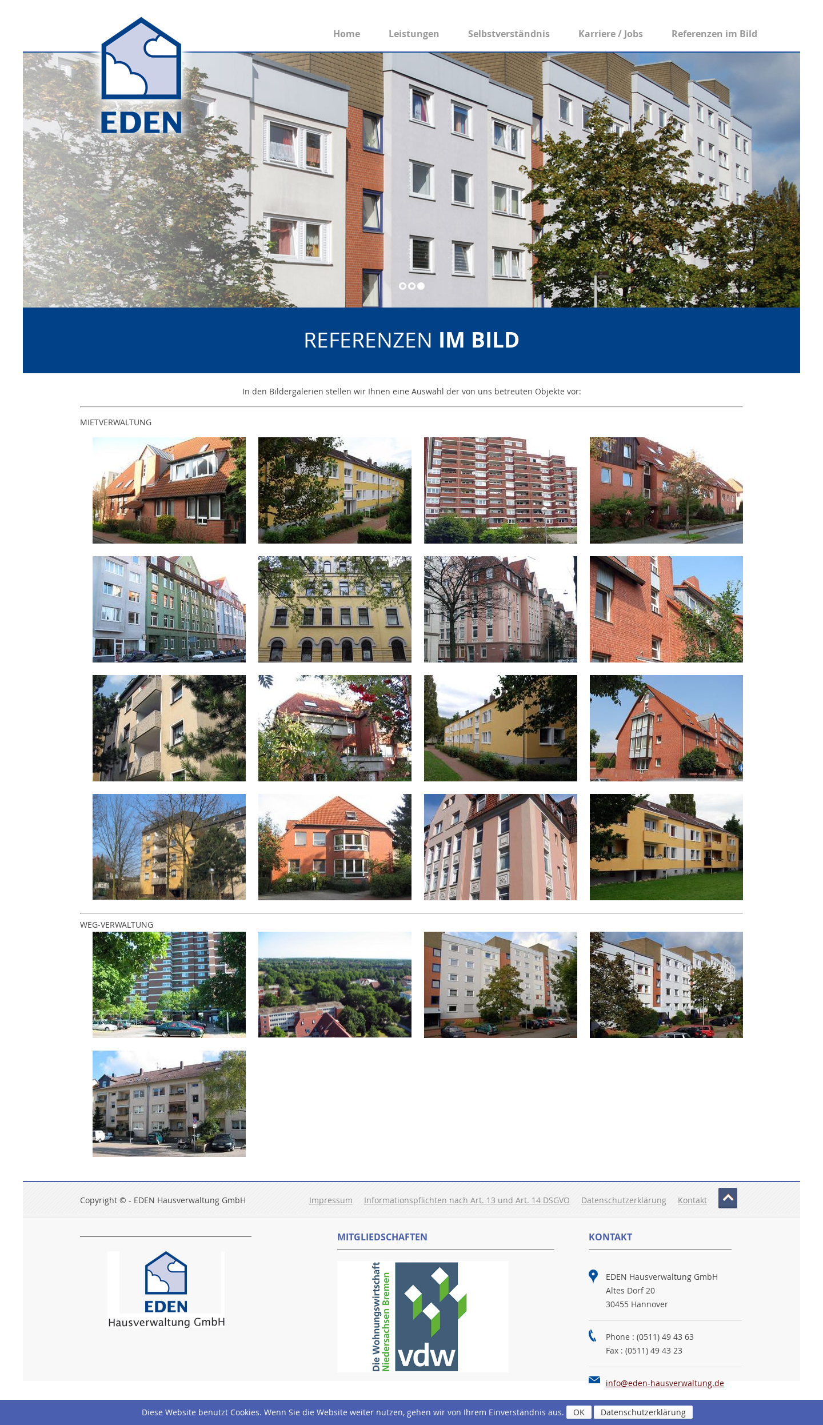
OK (579, 1412)
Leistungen (414, 33)
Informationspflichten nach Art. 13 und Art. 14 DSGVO (467, 1200)
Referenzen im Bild (714, 33)
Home (346, 33)
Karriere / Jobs (610, 33)
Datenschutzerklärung (623, 1200)
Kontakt (692, 1200)
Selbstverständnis (509, 33)
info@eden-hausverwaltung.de (665, 1383)
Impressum (331, 1200)
